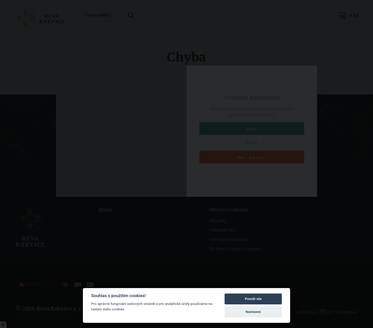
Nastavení (253, 312)
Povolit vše (253, 299)
